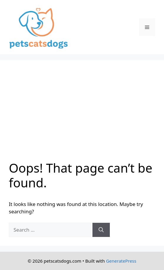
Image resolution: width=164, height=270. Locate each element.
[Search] (101, 230)
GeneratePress (121, 261)
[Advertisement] (82, 113)
